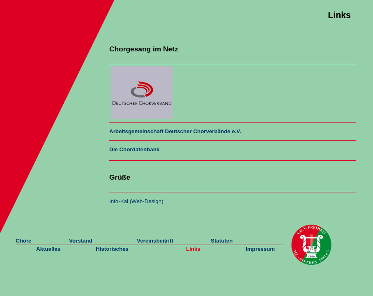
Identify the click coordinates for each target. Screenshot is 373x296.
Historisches (112, 249)
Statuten (222, 241)
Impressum (260, 249)
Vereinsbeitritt (155, 241)
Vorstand (80, 241)
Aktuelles (48, 249)
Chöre (24, 241)
